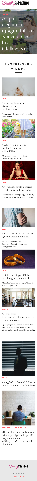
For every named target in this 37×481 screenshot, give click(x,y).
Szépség (6, 309)
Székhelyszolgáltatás (14, 427)
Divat (5, 14)
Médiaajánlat (18, 477)
